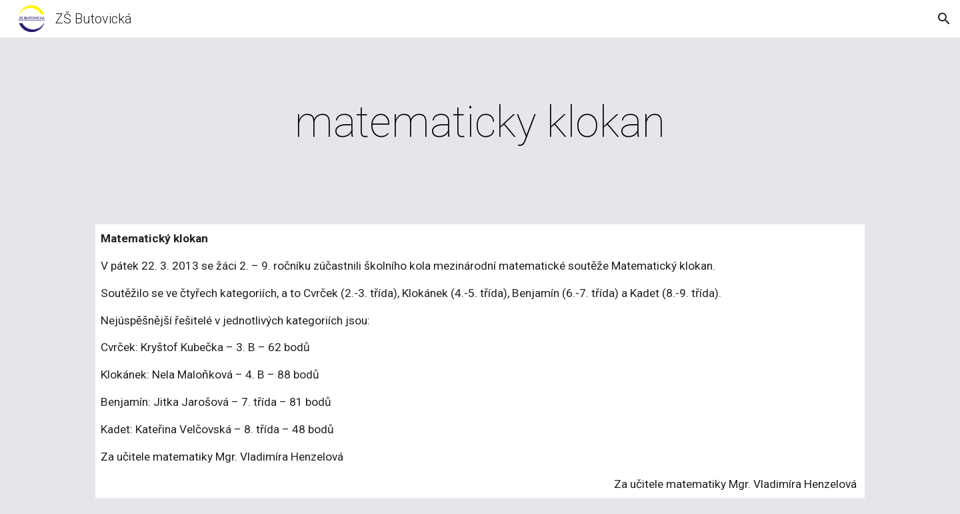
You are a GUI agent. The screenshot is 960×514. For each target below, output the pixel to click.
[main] (480, 123)
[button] (944, 19)
